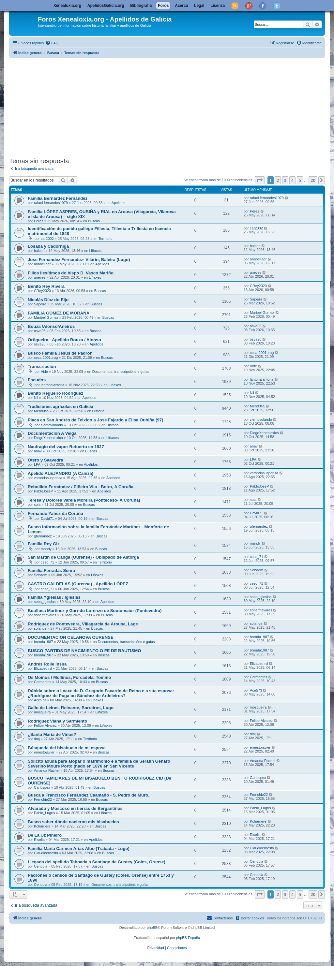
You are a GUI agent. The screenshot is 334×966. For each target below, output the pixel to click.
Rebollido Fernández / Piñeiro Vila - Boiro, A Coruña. (81, 486)
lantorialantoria (52, 385)
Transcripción (42, 366)
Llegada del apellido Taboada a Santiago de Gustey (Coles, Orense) (96, 861)
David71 (47, 518)
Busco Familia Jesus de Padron (60, 353)
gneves (39, 277)
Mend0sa (41, 411)
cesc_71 (47, 562)
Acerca (181, 5)
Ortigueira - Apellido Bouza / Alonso (64, 339)
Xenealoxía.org (67, 5)
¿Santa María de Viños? (52, 734)
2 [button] (278, 180)
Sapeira (40, 304)
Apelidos (118, 203)
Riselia (39, 840)
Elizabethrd (43, 668)
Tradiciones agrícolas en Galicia (60, 406)
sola (37, 504)
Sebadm (40, 575)
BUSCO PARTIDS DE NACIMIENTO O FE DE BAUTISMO (84, 650)
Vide (44, 371)
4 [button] (292, 180)
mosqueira (42, 712)
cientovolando (52, 425)
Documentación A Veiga (52, 433)
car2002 (47, 239)
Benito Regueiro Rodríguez (55, 393)
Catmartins (42, 682)
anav (38, 451)
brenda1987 (43, 642)
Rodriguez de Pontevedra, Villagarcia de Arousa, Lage (83, 624)
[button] (260, 180)
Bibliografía (141, 5)
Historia (98, 411)
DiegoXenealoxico (48, 438)
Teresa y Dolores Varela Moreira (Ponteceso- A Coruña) (84, 500)
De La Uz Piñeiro (45, 835)
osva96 (39, 331)
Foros (163, 5)
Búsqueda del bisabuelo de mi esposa (67, 747)
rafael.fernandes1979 (51, 203)
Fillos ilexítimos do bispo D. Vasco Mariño (71, 273)
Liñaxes (95, 251)
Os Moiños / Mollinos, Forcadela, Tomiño (69, 677)
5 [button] (300, 180)
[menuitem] (51, 43)
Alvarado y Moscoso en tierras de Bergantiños (75, 808)
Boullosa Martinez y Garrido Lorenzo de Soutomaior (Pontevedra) (94, 610)
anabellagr (42, 264)
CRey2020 (42, 291)
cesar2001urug (46, 357)
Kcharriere (42, 826)
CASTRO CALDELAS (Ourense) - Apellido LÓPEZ (78, 583)
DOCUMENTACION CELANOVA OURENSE (71, 637)
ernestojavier (44, 752)
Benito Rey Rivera (46, 286)
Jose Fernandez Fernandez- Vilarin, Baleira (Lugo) (79, 259)
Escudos (37, 379)
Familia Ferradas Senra (51, 570)
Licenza (217, 5)
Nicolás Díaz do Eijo (48, 299)
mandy (46, 549)
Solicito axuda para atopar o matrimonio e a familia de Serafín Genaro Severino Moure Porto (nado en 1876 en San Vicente (99, 763)
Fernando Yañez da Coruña (55, 513)
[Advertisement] (167, 106)
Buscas (94, 221)
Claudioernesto (46, 853)
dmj (37, 739)
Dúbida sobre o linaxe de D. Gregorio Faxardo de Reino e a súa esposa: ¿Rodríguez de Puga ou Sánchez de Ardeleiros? (101, 693)
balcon (39, 251)
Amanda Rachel (46, 770)
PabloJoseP (43, 491)
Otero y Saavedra (45, 460)
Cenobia (40, 866)
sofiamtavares (45, 615)
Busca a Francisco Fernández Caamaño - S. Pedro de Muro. (88, 795)
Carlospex (42, 787)
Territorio (106, 239)
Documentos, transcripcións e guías (120, 371)
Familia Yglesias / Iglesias (54, 597)
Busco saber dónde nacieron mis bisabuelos (73, 821)
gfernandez (43, 536)
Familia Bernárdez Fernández (57, 198)
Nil (36, 398)
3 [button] (285, 180)
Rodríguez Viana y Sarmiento (57, 721)
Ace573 (40, 700)
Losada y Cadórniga (48, 246)
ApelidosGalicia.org (105, 5)
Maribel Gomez (46, 317)
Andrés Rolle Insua (47, 664)
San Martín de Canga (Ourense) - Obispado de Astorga (83, 557)
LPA (37, 464)
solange (40, 628)
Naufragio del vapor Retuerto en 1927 (66, 446)
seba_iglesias (45, 602)
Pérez (38, 221)
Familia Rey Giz (43, 543)
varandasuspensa (48, 478)
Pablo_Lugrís (44, 813)
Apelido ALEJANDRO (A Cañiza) (60, 473)
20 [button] (313, 180)
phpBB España (188, 938)
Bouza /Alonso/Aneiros (51, 326)
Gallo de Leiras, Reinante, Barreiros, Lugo (71, 707)
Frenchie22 (43, 799)
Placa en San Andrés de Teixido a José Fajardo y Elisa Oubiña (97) (95, 419)
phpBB (152, 927)
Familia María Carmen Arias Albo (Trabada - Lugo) (78, 848)
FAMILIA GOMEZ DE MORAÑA (58, 313)
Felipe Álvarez (45, 725)
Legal (199, 5)
